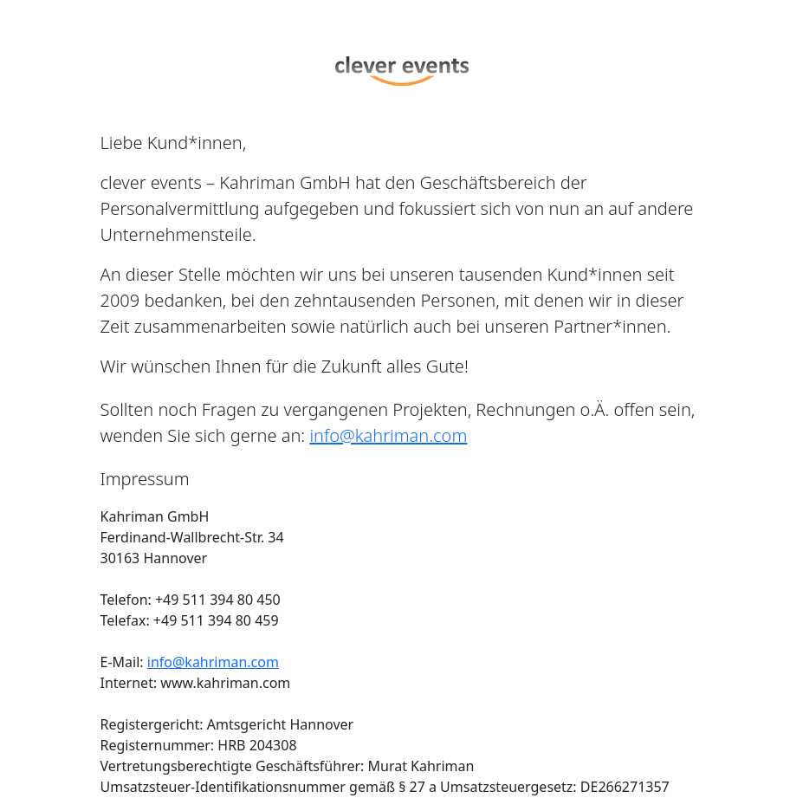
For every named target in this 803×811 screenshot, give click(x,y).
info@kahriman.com (388, 435)
